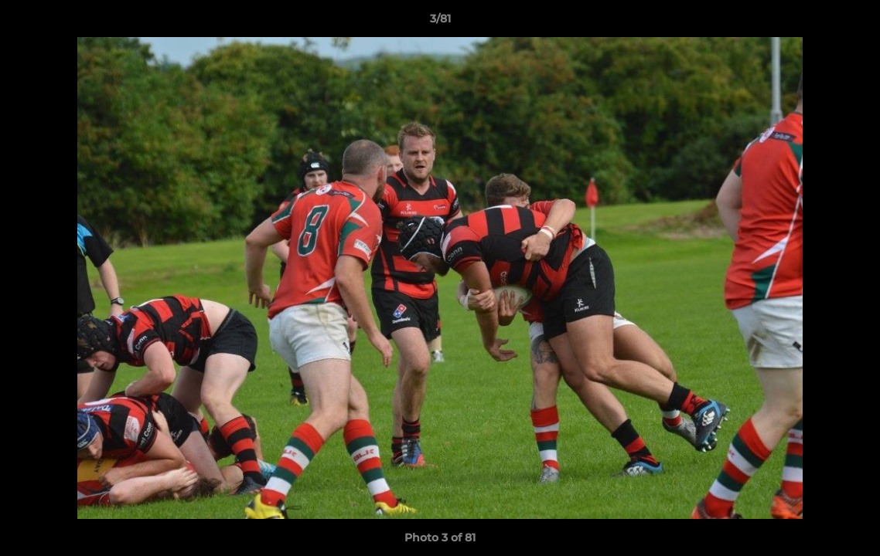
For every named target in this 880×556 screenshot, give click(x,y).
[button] (852, 22)
